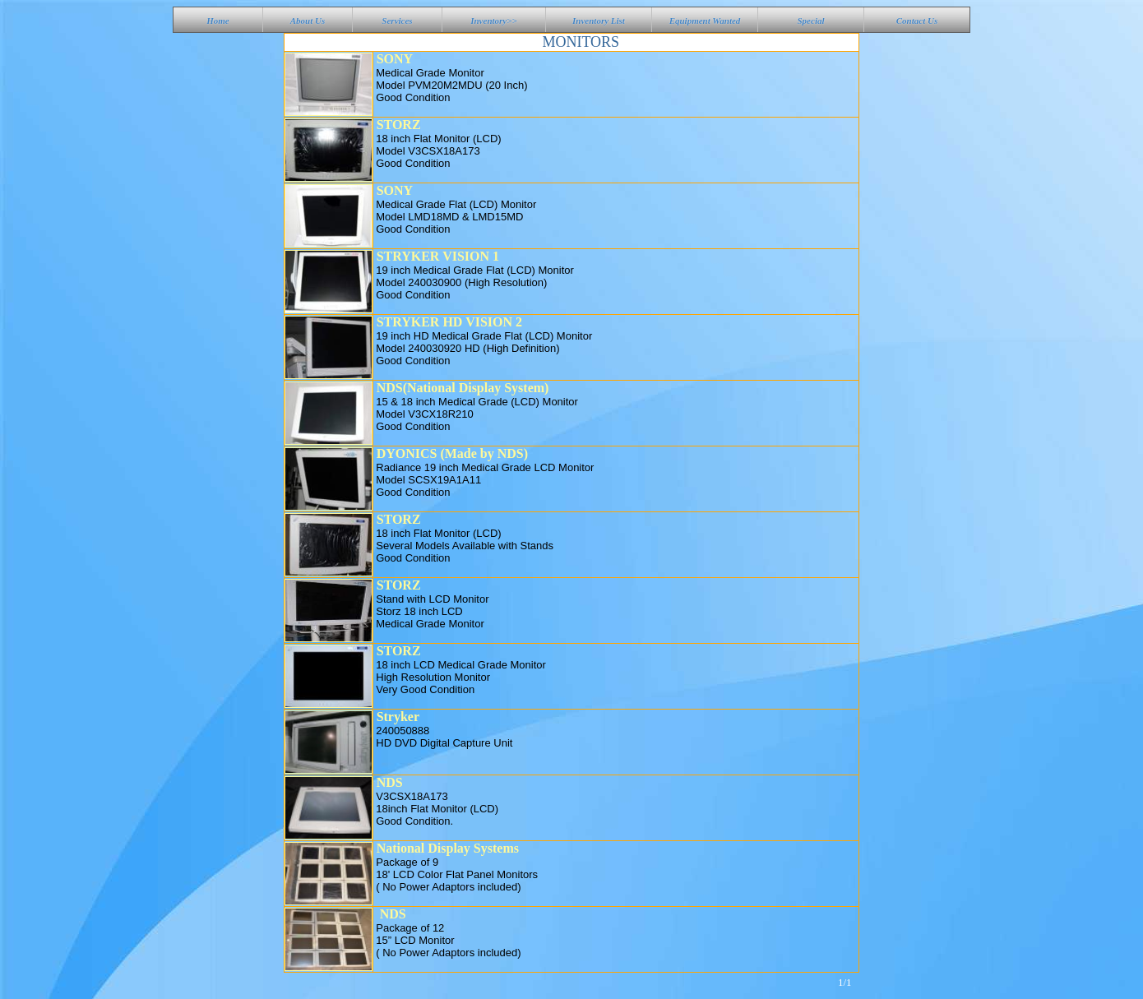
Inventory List (598, 20)
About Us (308, 20)
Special (811, 20)
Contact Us (916, 20)
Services (397, 20)
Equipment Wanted (705, 20)
